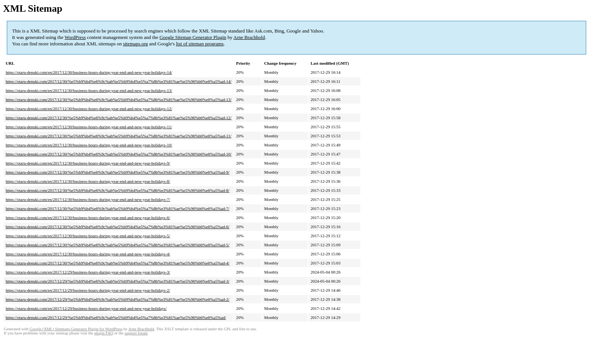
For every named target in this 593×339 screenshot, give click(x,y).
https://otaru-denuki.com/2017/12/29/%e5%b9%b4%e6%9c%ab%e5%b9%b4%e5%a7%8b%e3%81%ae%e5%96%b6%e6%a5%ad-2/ (118, 299)
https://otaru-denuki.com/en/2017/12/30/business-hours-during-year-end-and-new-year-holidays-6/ (88, 217)
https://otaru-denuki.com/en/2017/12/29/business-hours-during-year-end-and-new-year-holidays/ (86, 308)
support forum (135, 333)
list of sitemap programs (200, 44)
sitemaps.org (135, 44)
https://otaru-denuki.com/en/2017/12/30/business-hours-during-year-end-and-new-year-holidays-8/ (88, 181)
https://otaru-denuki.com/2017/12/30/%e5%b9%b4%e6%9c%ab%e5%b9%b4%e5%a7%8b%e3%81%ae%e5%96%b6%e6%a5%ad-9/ (118, 172)
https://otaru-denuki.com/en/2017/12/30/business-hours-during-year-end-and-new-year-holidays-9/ (88, 163)
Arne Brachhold (249, 37)
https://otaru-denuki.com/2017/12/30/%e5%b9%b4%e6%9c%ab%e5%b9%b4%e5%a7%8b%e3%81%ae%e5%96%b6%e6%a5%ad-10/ (118, 154)
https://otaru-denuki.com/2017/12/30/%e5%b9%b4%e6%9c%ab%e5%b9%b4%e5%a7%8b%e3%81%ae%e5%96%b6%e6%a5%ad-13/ (118, 99)
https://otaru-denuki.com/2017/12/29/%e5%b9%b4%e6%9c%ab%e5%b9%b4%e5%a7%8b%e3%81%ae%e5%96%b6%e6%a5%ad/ (116, 317)
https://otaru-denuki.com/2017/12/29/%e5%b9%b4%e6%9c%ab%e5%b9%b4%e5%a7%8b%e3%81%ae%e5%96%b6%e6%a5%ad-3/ (118, 281)
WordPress (75, 37)
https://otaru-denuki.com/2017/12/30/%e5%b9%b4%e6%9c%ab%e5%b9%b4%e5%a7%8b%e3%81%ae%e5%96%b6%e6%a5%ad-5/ (118, 245)
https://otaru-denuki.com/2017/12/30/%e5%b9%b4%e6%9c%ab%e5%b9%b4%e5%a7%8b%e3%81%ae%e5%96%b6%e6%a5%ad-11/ (118, 136)
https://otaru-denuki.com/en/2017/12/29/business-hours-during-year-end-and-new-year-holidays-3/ (88, 272)
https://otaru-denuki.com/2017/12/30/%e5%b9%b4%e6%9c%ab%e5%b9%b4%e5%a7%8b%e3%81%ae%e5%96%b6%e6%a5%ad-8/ (118, 190)
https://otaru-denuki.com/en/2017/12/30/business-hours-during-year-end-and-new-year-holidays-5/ (88, 235)
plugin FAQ (103, 333)
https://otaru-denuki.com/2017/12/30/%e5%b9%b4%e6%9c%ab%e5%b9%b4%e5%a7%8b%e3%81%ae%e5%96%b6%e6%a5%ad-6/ (118, 226)
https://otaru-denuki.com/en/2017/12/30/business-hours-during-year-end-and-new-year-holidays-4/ (88, 254)
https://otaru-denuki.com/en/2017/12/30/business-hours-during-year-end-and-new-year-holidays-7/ (88, 199)
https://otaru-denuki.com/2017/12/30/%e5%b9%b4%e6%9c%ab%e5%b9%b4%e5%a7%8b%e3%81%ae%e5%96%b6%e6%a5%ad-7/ (118, 208)
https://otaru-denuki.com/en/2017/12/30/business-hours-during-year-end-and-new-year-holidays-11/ (89, 126)
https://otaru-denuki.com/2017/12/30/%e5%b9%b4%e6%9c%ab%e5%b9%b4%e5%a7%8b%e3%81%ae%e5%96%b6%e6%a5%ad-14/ (118, 81)
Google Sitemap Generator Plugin (193, 37)
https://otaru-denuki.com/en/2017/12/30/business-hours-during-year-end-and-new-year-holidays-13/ (89, 90)
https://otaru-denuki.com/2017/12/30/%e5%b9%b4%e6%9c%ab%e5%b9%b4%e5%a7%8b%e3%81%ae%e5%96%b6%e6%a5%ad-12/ (118, 117)
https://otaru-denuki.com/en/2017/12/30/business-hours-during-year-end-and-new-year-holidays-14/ (89, 72)
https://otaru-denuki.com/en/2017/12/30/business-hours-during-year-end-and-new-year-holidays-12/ (89, 108)
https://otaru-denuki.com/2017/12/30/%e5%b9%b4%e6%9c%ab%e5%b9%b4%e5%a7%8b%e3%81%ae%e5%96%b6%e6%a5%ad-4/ (118, 263)
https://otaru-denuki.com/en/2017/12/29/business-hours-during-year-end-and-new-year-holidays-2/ (88, 290)
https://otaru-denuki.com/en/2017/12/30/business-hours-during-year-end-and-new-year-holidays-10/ (89, 145)
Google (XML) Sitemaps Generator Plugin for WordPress (76, 329)
